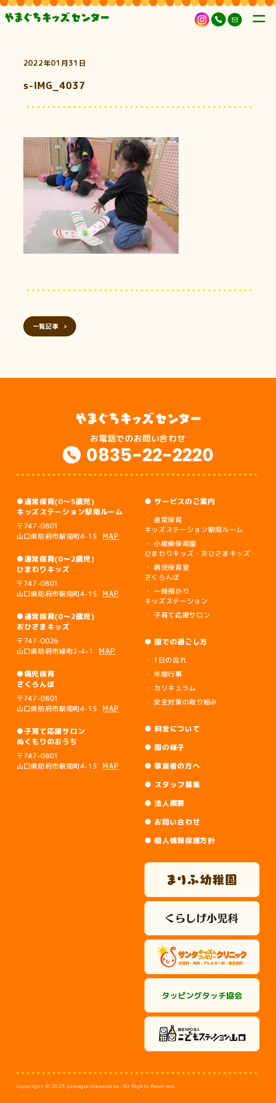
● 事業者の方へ (172, 766)
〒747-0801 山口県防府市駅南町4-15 (68, 531)
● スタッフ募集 (172, 784)
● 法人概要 (164, 803)
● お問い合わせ (172, 822)
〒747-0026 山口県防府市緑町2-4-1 (66, 646)
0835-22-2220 (150, 455)
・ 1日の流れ (165, 660)
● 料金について (172, 728)
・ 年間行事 (163, 674)
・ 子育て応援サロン (177, 615)
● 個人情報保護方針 (179, 840)
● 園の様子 (164, 747)
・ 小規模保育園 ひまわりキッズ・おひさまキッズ (197, 548)
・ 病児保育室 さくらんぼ (167, 572)
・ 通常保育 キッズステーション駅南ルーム (193, 524)
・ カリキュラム (170, 688)
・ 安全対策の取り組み (180, 702)
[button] (101, 195)
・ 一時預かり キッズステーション (176, 596)
